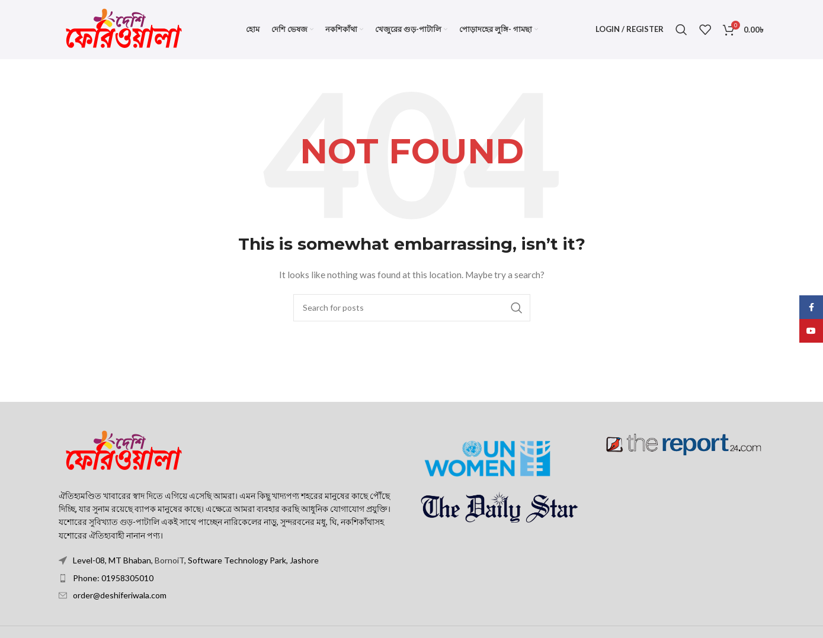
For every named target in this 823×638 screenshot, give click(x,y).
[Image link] (124, 451)
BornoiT (169, 561)
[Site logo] (124, 29)
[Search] (681, 29)
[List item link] (231, 578)
